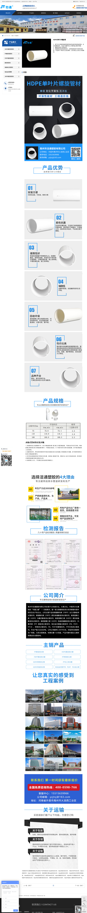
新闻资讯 (26, 911)
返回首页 (76, 1)
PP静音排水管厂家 (41, 895)
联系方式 (82, 1)
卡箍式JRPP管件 (19, 895)
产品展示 (16, 35)
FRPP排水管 (26, 895)
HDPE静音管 (33, 895)
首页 (13, 35)
